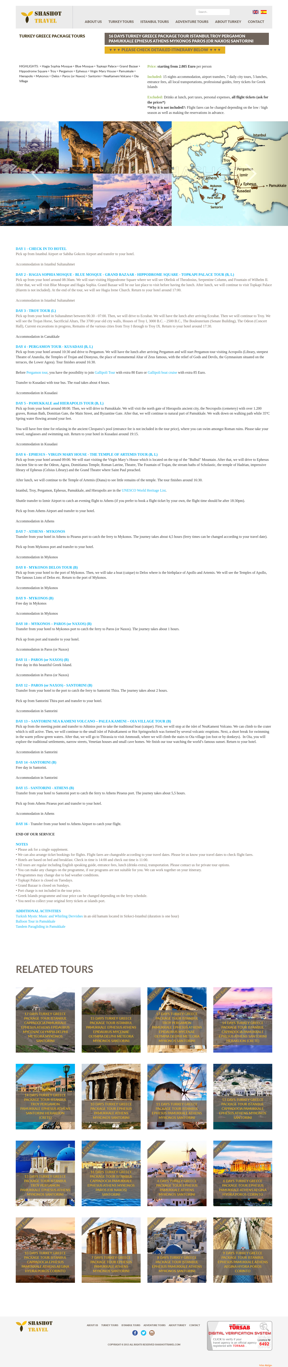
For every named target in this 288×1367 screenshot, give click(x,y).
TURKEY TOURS (121, 22)
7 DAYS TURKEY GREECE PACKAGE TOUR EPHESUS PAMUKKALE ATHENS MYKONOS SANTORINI (111, 1264)
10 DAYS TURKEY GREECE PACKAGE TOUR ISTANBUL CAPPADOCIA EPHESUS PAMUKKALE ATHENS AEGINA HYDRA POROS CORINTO (45, 1262)
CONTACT (256, 22)
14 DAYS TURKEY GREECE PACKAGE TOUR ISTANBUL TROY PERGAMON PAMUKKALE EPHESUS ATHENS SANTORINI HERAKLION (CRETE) (45, 1107)
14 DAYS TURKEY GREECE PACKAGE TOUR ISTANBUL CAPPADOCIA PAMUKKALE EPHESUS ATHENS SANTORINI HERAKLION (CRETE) (243, 1032)
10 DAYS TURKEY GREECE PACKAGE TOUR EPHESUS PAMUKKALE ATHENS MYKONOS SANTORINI (111, 1111)
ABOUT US (93, 22)
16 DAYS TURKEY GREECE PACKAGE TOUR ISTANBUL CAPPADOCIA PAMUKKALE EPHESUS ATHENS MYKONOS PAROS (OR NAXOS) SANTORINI (111, 1183)
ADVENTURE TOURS (192, 22)
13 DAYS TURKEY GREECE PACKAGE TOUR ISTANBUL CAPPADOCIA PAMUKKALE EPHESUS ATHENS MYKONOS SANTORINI (242, 1109)
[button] (21, 173)
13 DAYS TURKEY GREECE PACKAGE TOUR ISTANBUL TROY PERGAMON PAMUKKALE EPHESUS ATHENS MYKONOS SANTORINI (45, 1185)
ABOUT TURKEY (228, 22)
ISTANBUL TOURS (154, 22)
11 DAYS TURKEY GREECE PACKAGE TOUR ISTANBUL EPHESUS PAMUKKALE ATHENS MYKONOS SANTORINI (177, 1111)
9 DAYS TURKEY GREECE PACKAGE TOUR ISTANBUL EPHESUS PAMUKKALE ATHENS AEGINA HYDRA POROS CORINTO (243, 1262)
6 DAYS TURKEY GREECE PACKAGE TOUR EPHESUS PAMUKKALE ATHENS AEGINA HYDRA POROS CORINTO (242, 1187)
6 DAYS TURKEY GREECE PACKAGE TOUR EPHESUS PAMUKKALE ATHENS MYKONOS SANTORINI (177, 1187)
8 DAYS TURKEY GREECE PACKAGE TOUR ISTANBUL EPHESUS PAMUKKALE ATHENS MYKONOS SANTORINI (177, 1264)
